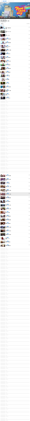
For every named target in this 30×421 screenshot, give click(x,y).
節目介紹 (2, 23)
